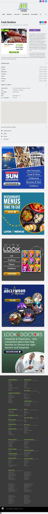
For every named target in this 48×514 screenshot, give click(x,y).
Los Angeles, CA (11, 487)
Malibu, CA (10, 477)
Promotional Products (12, 465)
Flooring (10, 386)
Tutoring (25, 429)
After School (26, 428)
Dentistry (10, 444)
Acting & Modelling (28, 430)
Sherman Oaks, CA (12, 474)
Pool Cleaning (27, 405)
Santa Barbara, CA (27, 474)
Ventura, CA (26, 477)
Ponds (25, 386)
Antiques (10, 400)
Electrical (10, 390)
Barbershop (26, 412)
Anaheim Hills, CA (27, 486)
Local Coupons (11, 421)
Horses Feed (26, 394)
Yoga (25, 419)
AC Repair (26, 454)
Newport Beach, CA (28, 485)
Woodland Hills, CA (12, 475)
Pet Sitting (26, 398)
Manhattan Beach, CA (12, 490)
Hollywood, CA (11, 473)
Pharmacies (10, 442)
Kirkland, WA (26, 495)
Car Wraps (10, 466)
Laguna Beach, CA (27, 490)
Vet (24, 396)
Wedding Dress (11, 434)
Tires (25, 445)
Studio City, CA (11, 472)
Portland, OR (11, 501)
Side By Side (26, 461)
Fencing (25, 384)
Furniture (10, 398)
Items (11, 25)
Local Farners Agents (12, 455)
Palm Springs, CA (11, 485)
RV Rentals (26, 465)
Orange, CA (26, 487)
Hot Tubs (26, 383)
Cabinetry (10, 395)
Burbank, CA (10, 486)
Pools (25, 385)
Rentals (9, 432)
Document (10, 460)
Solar (9, 383)
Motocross (26, 460)
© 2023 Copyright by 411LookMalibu (12, 508)
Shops (9, 417)
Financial (10, 462)
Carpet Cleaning (27, 403)
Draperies (10, 402)
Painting (10, 381)
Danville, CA (10, 498)
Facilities (10, 433)
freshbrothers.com (16, 95)
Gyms (25, 422)
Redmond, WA (27, 496)
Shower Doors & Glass (13, 388)
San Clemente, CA (27, 491)
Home (7, 25)
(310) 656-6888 (16, 92)
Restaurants (10, 411)
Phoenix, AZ (26, 503)
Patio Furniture (27, 388)
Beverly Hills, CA (11, 478)
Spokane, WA (26, 499)
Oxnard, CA (26, 479)
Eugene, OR (10, 503)
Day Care (26, 426)
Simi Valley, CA (27, 475)
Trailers (25, 463)
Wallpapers (10, 401)
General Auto (26, 441)
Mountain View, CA (12, 496)
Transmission (26, 447)
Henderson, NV (27, 501)
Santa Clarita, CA (27, 473)
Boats (25, 464)
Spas (25, 413)
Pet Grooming (27, 397)
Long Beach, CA (11, 491)
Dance (25, 420)
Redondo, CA (11, 488)
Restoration (26, 456)
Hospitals (10, 445)
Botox (25, 415)
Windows (10, 385)
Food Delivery (11, 412)
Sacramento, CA (11, 500)
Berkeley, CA (11, 499)
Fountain (26, 381)
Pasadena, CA (11, 483)
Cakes (9, 430)
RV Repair (26, 444)
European (26, 442)
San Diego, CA (11, 495)
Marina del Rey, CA (28, 472)
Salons (25, 411)
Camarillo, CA (26, 478)
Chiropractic (10, 446)
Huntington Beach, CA (28, 483)
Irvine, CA (26, 488)
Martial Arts (26, 432)
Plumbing (10, 384)
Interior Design (11, 396)
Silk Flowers (10, 397)
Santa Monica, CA (12, 479)
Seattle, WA (26, 498)
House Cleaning (27, 404)
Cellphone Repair (27, 452)
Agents (9, 451)
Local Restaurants (16, 25)
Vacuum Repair (27, 453)
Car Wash (26, 446)
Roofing (10, 389)
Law (9, 461)
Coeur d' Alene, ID (27, 500)
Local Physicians (11, 441)
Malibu (9, 426)
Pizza (21, 25)
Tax (9, 463)
